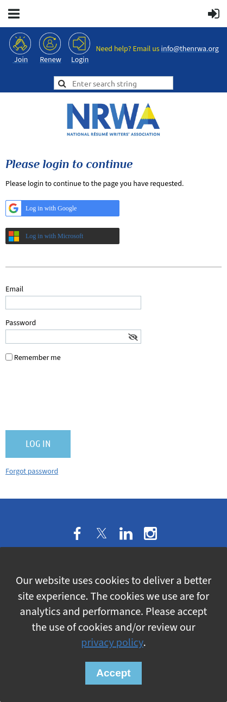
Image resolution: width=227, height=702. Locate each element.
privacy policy (112, 642)
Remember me (37, 357)
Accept (113, 673)
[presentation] (88, 401)
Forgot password (31, 471)
